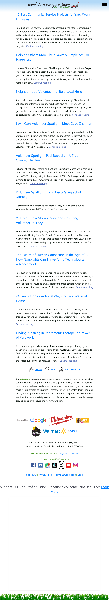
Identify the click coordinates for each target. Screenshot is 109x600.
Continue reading (34, 46)
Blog (28, 474)
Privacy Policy (45, 474)
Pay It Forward (72, 369)
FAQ (34, 474)
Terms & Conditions (65, 474)
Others (73, 430)
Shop (53, 369)
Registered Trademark (69, 453)
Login (80, 474)
